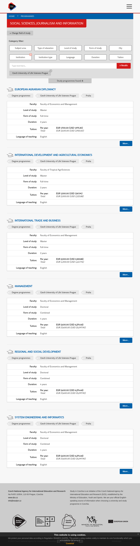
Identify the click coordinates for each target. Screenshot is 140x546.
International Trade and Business (38, 220)
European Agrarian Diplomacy (35, 89)
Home (12, 16)
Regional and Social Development (38, 351)
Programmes (27, 16)
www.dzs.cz (13, 497)
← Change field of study (20, 33)
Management (23, 286)
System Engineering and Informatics (39, 417)
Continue (70, 543)
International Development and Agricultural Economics (53, 154)
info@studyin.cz (14, 501)
